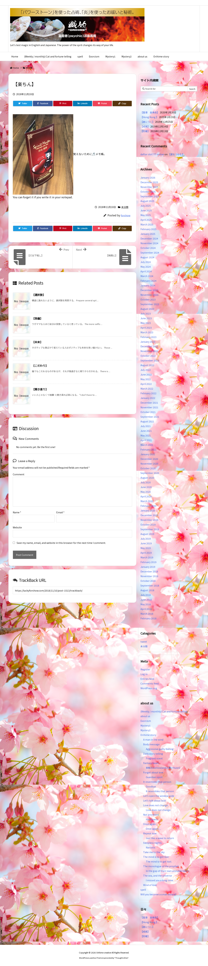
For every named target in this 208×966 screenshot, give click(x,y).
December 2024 (149, 238)
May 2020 (145, 491)
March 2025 (146, 224)
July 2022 (145, 369)
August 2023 (147, 308)
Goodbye (151, 786)
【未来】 (37, 342)
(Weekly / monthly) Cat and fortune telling (164, 711)
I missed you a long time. (160, 880)
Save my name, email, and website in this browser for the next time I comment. (61, 542)
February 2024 (148, 280)
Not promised (151, 814)
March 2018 (146, 613)
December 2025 (149, 182)
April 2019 (146, 552)
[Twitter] (22, 103)
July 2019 (145, 538)
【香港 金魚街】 (149, 112)
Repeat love (150, 833)
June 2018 (146, 599)
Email (60, 512)
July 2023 (145, 313)
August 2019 (147, 534)
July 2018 (145, 595)
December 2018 (149, 571)
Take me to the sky (153, 852)
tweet (143, 641)
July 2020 (145, 482)
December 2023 (149, 290)
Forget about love (153, 772)
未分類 (29, 67)
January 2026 (147, 177)
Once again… (153, 828)
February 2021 (148, 449)
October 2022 (148, 355)
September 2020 (149, 473)
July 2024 (145, 262)
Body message (151, 744)
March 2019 (146, 557)
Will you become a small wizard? (158, 894)
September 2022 (149, 360)
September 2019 (149, 529)
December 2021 (149, 402)
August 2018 (147, 590)
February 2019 (148, 562)
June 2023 (146, 318)
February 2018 (148, 618)
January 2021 (147, 454)
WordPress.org (148, 688)
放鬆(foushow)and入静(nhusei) (163, 767)
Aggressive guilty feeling (161, 749)
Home (16, 67)
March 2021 (146, 444)
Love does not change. (155, 805)
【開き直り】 (40, 389)
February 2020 (148, 505)
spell (143, 889)
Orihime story (148, 735)
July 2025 (145, 205)
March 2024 (146, 276)
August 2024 (147, 257)
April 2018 (146, 609)
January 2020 (147, 510)
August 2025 (147, 201)
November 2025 (149, 187)
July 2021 (145, 426)
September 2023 (149, 304)
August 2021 (147, 421)
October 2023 (148, 299)
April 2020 (146, 496)
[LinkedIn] (82, 103)
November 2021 (149, 407)
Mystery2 (145, 730)
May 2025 (145, 215)
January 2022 (147, 398)
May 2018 (145, 604)
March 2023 (146, 332)
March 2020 (146, 501)
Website (17, 527)
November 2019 (149, 520)
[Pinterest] (62, 103)
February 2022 (148, 393)
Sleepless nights (152, 842)
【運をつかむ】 (176, 154)
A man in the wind (153, 739)
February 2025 (148, 229)
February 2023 (148, 337)
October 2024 (148, 248)
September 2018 (149, 585)
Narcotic (150, 847)
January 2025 (147, 233)
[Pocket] (102, 103)
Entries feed (147, 678)
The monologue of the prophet (161, 866)
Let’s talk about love (154, 800)
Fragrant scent (154, 758)
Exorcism (145, 720)
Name (17, 512)
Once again (149, 824)
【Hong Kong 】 (149, 117)
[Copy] (122, 103)
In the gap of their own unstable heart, (167, 871)
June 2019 (146, 543)
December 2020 (149, 459)
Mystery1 (145, 725)
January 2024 (147, 285)
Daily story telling (153, 753)
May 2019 (145, 548)
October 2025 (148, 191)
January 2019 (147, 566)
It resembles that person (157, 781)
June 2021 (146, 430)
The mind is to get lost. (156, 856)
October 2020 (148, 468)
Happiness (152, 819)
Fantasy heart (151, 763)
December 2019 (149, 515)
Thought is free (121, 957)
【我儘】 (37, 318)
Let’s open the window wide (158, 796)
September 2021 (149, 416)
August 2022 (147, 365)
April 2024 (146, 271)
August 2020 (147, 477)
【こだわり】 (40, 366)
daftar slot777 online (152, 154)
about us (145, 716)
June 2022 (146, 374)
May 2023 (145, 323)
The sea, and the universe (157, 875)
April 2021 (146, 440)
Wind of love (150, 885)
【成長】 (145, 126)
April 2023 (146, 327)
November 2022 (149, 351)
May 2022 (145, 379)
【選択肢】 (38, 295)
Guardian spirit (154, 777)
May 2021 (145, 435)
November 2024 (149, 243)
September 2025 (149, 196)
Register (145, 669)
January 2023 (147, 341)
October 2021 (148, 412)
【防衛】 (145, 131)
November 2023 (149, 294)
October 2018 (148, 580)
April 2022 (146, 384)
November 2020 (149, 463)
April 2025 (146, 219)
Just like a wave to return (160, 838)
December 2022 (149, 346)
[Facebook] (43, 103)
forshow (125, 215)
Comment (18, 474)
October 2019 (148, 524)
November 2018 (149, 576)
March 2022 (146, 388)
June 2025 (146, 210)
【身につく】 (147, 121)
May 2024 (145, 266)
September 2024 (149, 252)
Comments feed (149, 683)
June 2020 (146, 487)
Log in (144, 674)
